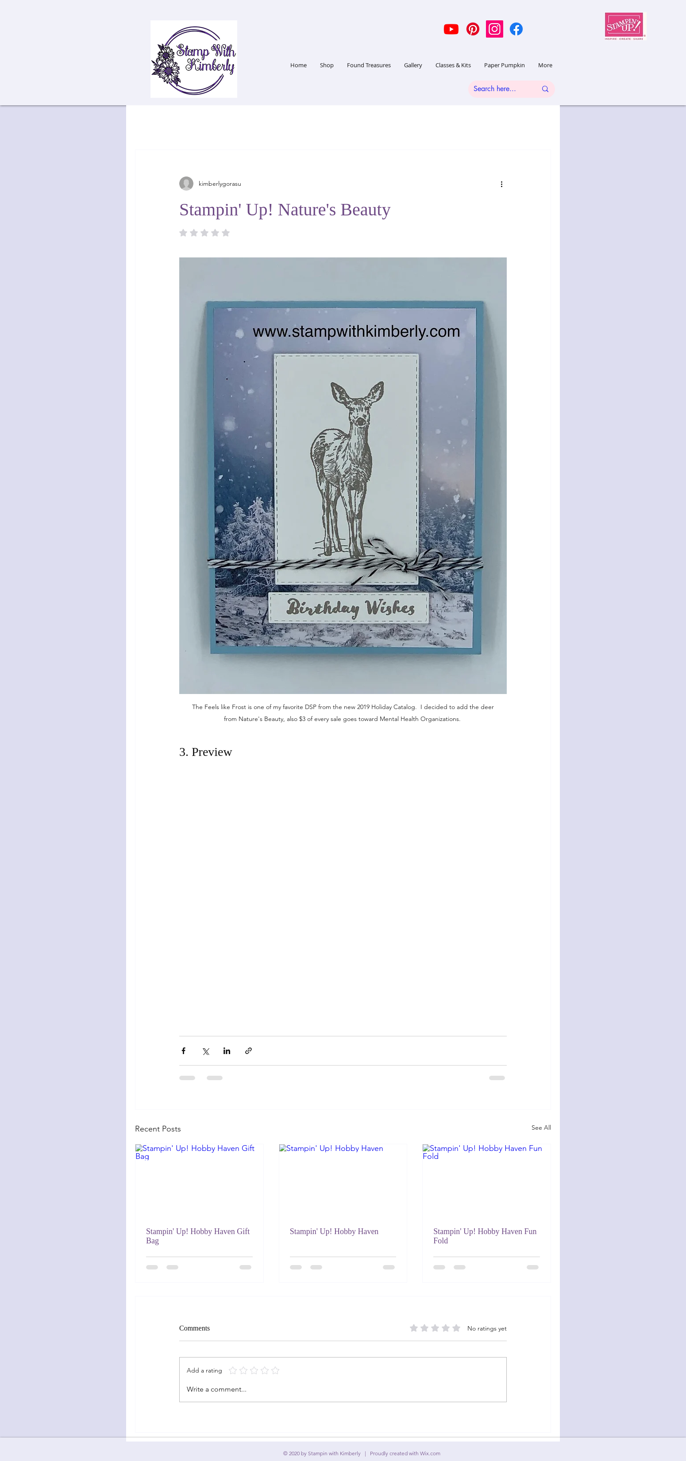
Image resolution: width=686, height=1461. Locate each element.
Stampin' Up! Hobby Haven (334, 1231)
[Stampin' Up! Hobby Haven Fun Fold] (487, 1180)
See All (541, 1127)
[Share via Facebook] (183, 1051)
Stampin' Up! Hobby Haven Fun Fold (484, 1236)
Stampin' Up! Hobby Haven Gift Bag (198, 1236)
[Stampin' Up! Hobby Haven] (343, 1180)
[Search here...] (499, 89)
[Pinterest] (473, 29)
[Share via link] (248, 1051)
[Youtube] (451, 29)
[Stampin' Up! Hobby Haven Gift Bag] (199, 1180)
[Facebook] (516, 29)
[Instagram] (494, 29)
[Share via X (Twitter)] (205, 1051)
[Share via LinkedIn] (227, 1051)
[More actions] (501, 183)
